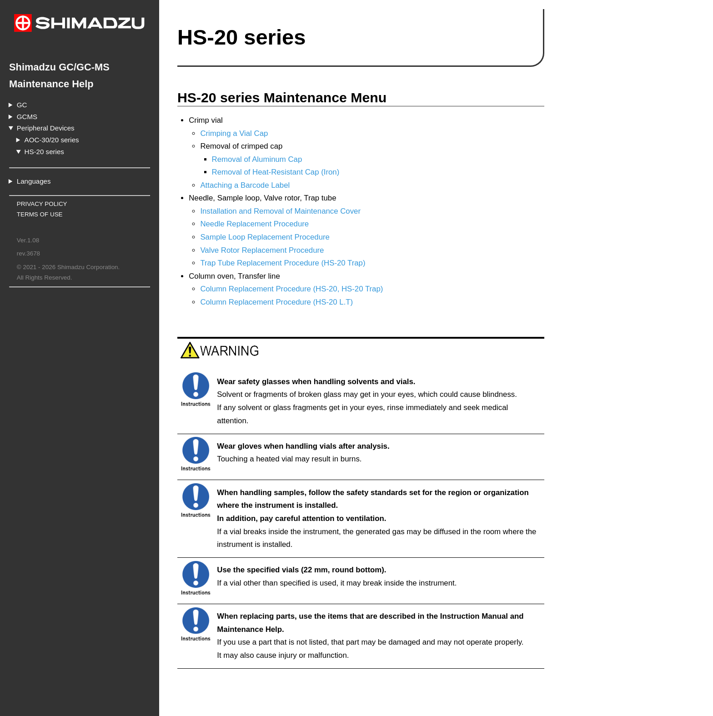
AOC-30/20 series (52, 140)
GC (22, 105)
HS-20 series (44, 151)
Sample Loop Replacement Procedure (265, 237)
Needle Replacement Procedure (254, 224)
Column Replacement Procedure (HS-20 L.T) (276, 302)
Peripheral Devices (46, 128)
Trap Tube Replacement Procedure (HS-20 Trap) (282, 263)
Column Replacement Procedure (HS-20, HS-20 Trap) (291, 289)
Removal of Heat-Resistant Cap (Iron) (276, 172)
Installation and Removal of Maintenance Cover (280, 211)
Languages (34, 181)
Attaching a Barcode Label (245, 185)
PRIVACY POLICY (42, 203)
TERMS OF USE (40, 214)
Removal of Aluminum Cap (257, 159)
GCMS (27, 116)
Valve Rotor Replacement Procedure (262, 250)
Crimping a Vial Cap (234, 133)
